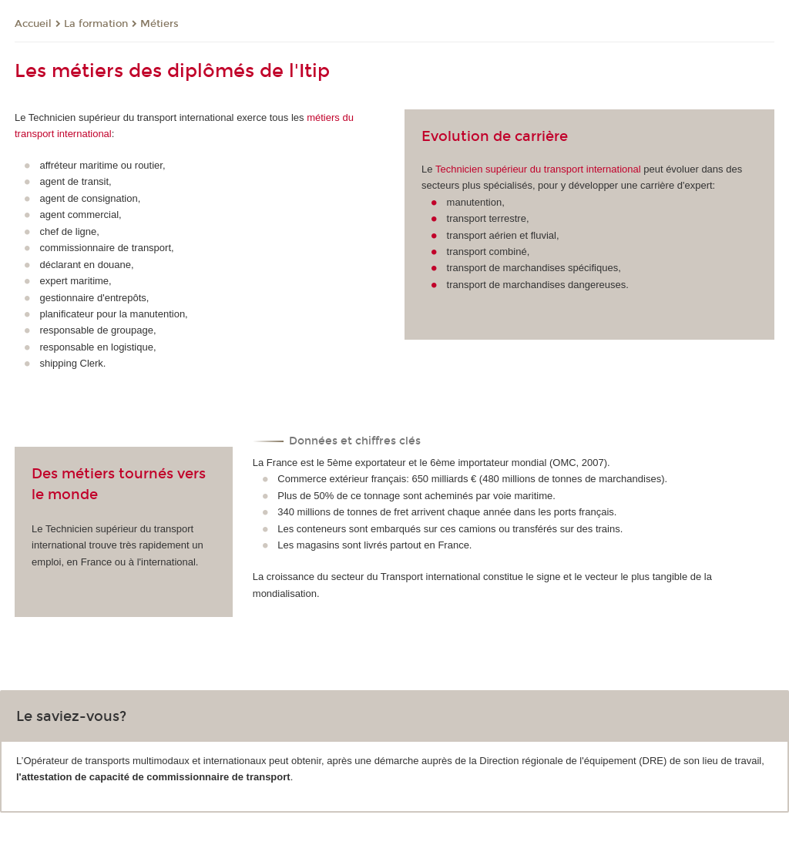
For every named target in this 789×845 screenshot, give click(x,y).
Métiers (159, 24)
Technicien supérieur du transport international (538, 169)
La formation (96, 24)
